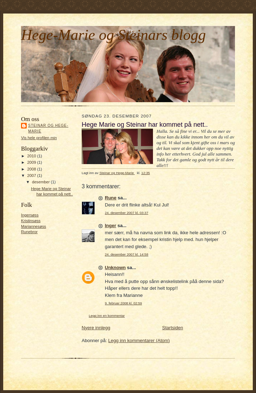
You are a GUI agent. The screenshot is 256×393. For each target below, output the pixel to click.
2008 (32, 169)
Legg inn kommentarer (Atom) (139, 340)
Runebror (29, 232)
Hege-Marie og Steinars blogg (113, 34)
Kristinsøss (31, 221)
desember (41, 182)
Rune (111, 197)
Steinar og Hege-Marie (48, 128)
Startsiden (172, 327)
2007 (32, 175)
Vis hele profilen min (39, 138)
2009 (32, 162)
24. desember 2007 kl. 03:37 (126, 213)
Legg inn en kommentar (107, 316)
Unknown (115, 267)
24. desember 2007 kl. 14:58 (126, 254)
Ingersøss (30, 215)
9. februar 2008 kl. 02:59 (123, 303)
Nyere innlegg (96, 327)
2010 (32, 156)
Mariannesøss (33, 226)
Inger (110, 225)
